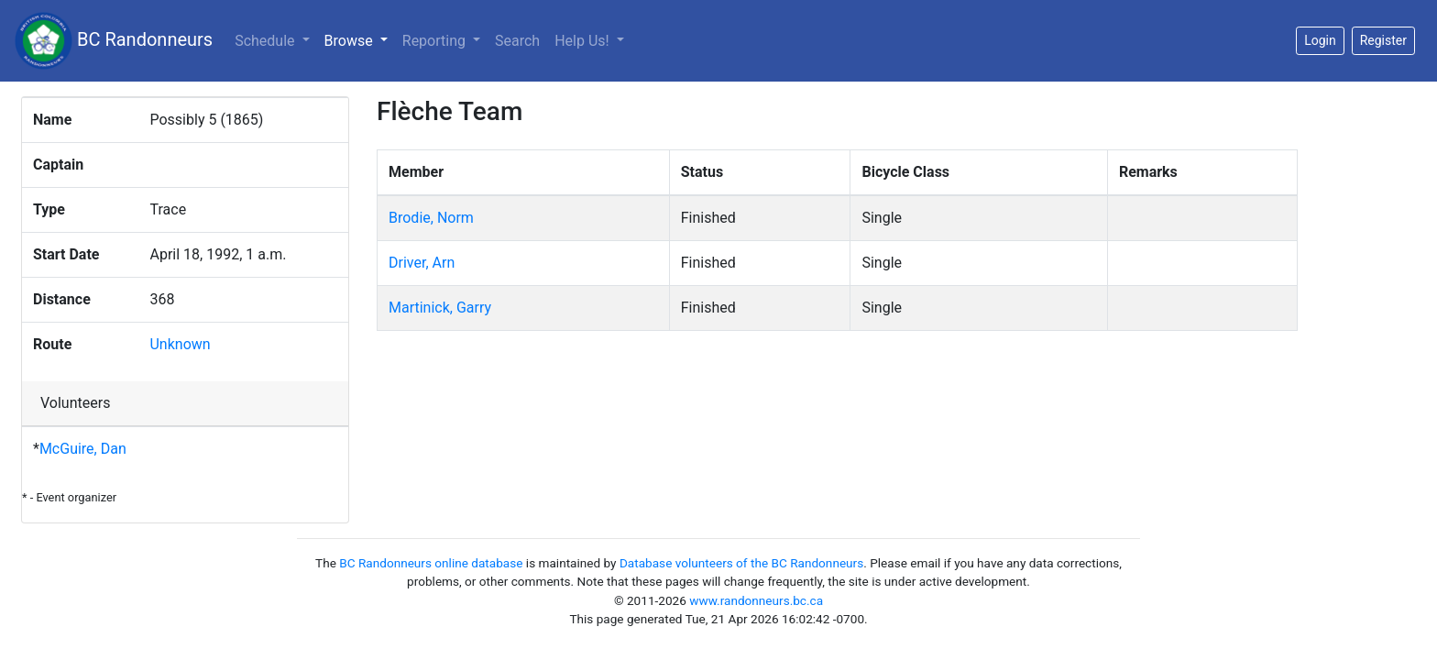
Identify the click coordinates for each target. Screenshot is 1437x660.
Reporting (435, 41)
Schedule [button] (266, 41)
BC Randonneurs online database (430, 563)
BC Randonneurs (114, 41)
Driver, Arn (422, 262)
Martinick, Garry (440, 307)
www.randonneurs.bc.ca (756, 600)
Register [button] (1383, 40)
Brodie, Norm (431, 217)
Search (517, 41)
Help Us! (583, 41)
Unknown (179, 344)
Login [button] (1320, 40)
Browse (359, 39)
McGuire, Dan (82, 448)
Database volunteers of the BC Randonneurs (741, 563)
